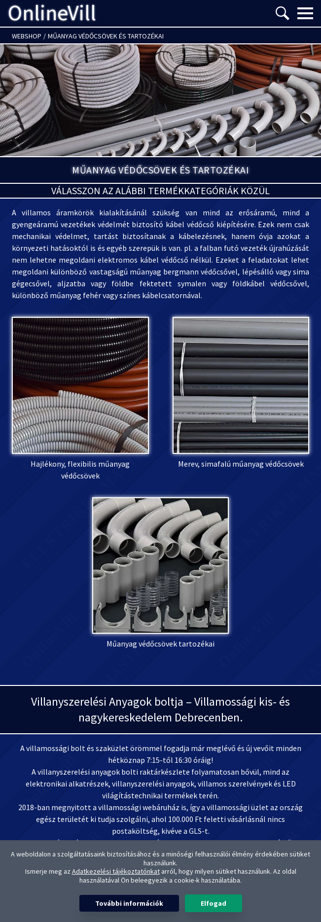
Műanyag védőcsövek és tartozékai (106, 36)
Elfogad (213, 903)
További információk (129, 903)
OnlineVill (52, 13)
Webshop (26, 36)
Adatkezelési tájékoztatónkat (116, 871)
